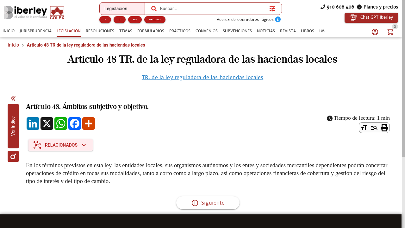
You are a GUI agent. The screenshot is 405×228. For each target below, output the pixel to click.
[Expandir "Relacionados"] (60, 145)
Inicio (13, 45)
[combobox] (213, 8)
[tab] (8, 31)
